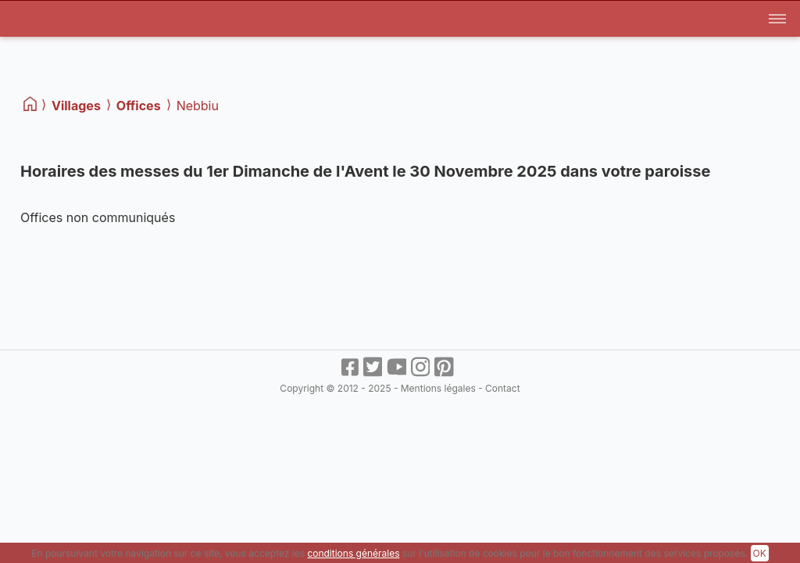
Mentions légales (438, 388)
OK (759, 553)
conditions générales (353, 553)
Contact (502, 388)
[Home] (30, 104)
